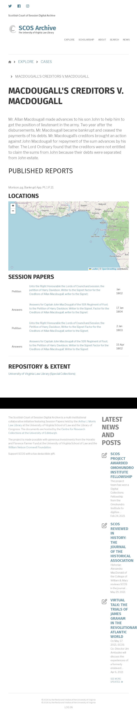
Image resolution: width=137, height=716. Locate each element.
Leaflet (93, 269)
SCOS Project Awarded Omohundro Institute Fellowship (120, 465)
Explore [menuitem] (69, 39)
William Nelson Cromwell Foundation (29, 447)
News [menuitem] (126, 39)
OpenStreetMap (109, 269)
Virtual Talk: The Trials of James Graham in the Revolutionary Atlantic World (120, 618)
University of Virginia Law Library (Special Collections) (41, 373)
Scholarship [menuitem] (86, 39)
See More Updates (116, 680)
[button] (13, 206)
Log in (68, 707)
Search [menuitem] (114, 39)
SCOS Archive (37, 28)
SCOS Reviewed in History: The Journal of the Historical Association (120, 542)
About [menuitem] (102, 39)
